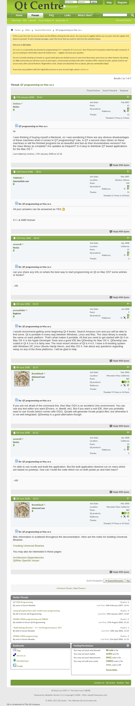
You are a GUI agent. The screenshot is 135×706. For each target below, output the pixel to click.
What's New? (85, 15)
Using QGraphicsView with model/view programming (36, 610)
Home (19, 15)
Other (27, 30)
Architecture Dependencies (28, 557)
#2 (128, 171)
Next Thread (79, 588)
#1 (128, 97)
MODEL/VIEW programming (25, 636)
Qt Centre (17, 49)
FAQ (24, 20)
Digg (19, 650)
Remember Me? (70, 7)
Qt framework (76, 49)
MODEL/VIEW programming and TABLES (30, 619)
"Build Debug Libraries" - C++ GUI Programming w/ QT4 (37, 627)
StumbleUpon (23, 661)
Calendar (32, 20)
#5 (128, 367)
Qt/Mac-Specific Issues (26, 560)
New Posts (16, 20)
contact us (84, 69)
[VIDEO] (109, 661)
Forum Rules (111, 670)
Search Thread (109, 90)
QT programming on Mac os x (37, 85)
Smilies (109, 654)
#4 (128, 303)
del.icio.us (21, 655)
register (62, 52)
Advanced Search (123, 20)
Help (109, 2)
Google (20, 666)
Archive (120, 682)
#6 (128, 432)
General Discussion (43, 30)
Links (67, 15)
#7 (128, 498)
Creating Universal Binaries (28, 545)
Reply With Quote (119, 165)
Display (123, 90)
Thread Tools (92, 90)
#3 (128, 237)
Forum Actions (44, 20)
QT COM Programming (23, 602)
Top (128, 580)
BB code (109, 650)
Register (122, 2)
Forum (35, 15)
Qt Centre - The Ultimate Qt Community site (77, 700)
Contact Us (99, 682)
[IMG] (108, 657)
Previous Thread (65, 588)
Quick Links (60, 20)
